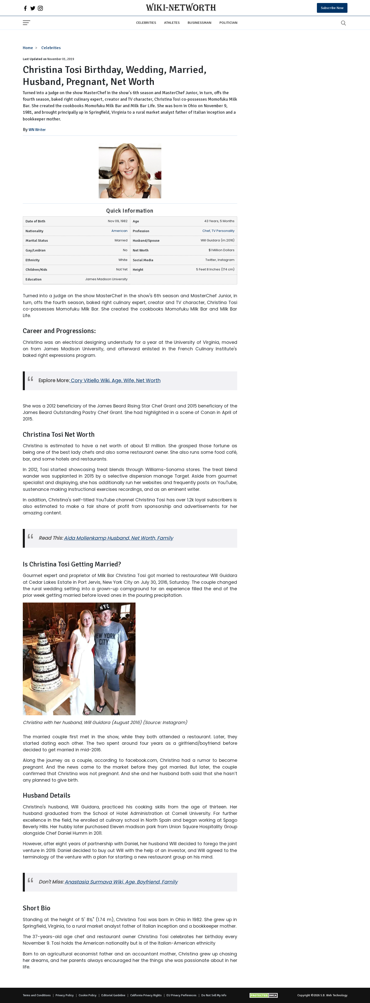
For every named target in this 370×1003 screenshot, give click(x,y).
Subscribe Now (332, 8)
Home (28, 47)
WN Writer (37, 129)
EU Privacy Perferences (181, 995)
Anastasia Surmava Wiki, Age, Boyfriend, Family (121, 882)
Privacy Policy (65, 995)
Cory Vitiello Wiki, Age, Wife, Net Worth (116, 380)
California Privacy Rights (146, 995)
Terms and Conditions (37, 995)
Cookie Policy (87, 995)
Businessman (199, 22)
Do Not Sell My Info (213, 995)
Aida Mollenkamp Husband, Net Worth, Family (118, 538)
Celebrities (146, 22)
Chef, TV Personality (218, 231)
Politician (228, 22)
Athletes (172, 22)
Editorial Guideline (113, 995)
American (119, 231)
